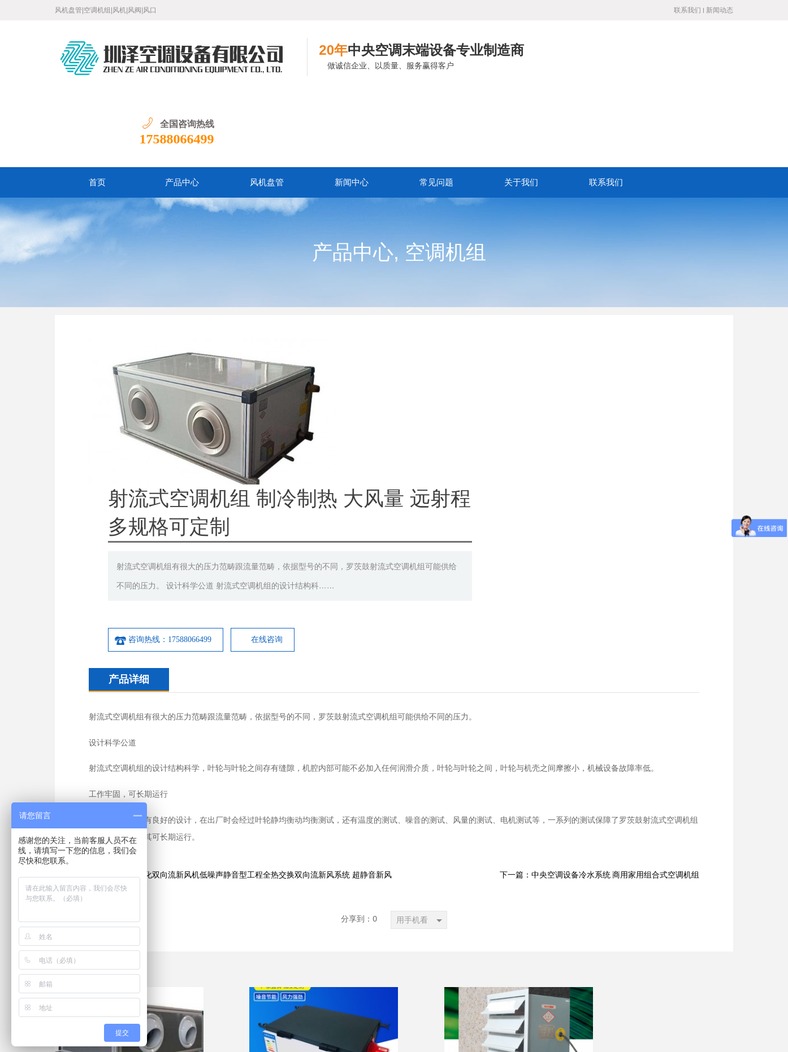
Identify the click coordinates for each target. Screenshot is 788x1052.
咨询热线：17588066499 (420, 419)
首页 (97, 109)
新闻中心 (352, 109)
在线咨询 (524, 419)
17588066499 (696, 65)
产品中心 (182, 109)
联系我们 (687, 10)
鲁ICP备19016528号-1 (207, 1035)
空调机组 (445, 179)
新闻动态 (719, 10)
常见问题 (436, 109)
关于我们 (521, 109)
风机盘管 (267, 109)
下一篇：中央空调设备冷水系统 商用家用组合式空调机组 (600, 655)
